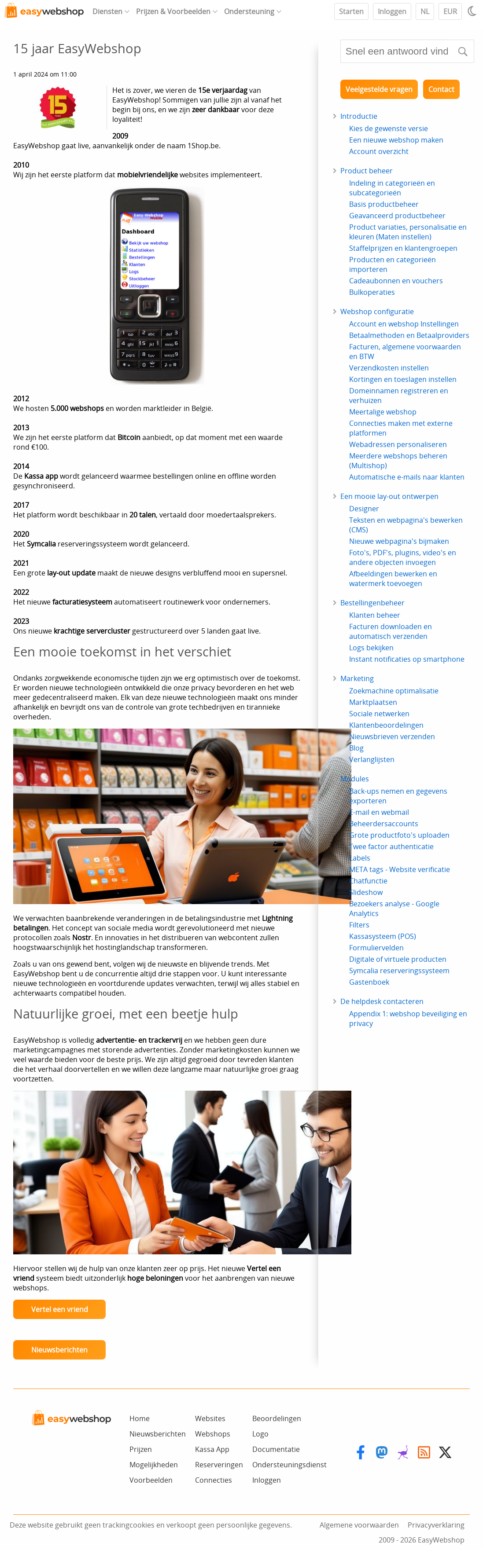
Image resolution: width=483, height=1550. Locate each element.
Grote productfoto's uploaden (399, 835)
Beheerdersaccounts (383, 823)
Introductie (358, 116)
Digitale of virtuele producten (397, 959)
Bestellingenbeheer (372, 603)
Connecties (213, 1480)
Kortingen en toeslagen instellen (403, 379)
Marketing (357, 678)
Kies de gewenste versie (388, 128)
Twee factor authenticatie (391, 846)
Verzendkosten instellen (389, 368)
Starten (351, 11)
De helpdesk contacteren (382, 1001)
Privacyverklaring (436, 1525)
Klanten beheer (374, 615)
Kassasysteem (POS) (382, 936)
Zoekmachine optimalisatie (394, 691)
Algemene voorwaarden (359, 1525)
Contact (441, 89)
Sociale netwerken (379, 713)
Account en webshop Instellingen (404, 324)
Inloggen (392, 11)
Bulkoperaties (372, 292)
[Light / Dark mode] (473, 11)
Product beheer (366, 171)
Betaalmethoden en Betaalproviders (409, 335)
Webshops (212, 1434)
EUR (450, 11)
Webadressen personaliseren (398, 444)
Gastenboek (369, 982)
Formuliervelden (376, 948)
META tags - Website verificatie (399, 869)
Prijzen (140, 1449)
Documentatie (276, 1449)
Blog (356, 748)
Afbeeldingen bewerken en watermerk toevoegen (393, 578)
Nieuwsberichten (59, 1350)
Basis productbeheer (384, 204)
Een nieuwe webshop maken (396, 140)
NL (424, 11)
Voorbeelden (151, 1480)
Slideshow (366, 892)
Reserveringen (219, 1464)
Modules (354, 779)
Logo (260, 1434)
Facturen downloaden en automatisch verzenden (390, 631)
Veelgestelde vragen (379, 89)
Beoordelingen (276, 1418)
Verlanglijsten (372, 759)
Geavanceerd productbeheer (397, 215)
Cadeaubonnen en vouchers (396, 281)
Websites (210, 1418)
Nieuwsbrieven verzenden (392, 736)
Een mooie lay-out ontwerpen (389, 496)
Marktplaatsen (373, 702)
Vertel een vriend (59, 1309)
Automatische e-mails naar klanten (407, 477)
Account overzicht (379, 151)
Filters (359, 925)
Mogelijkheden (153, 1464)
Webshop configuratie (377, 311)
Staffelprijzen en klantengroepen (403, 248)
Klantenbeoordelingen (386, 725)
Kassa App (212, 1449)
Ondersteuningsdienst (289, 1464)
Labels (359, 858)
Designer (364, 508)
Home (139, 1418)
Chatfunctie (368, 881)
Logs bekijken (371, 647)
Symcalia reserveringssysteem (399, 970)
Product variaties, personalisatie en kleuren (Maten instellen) (408, 232)
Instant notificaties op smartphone (407, 659)
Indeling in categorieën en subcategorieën (392, 188)
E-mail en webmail (379, 812)
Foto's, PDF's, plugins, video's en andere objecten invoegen (402, 557)
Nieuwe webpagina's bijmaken (399, 541)
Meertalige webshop (383, 412)
